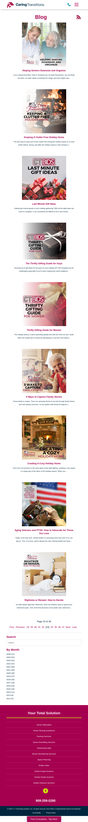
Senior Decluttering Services (44, 754)
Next (68, 627)
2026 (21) (10, 654)
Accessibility (36, 813)
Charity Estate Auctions (44, 777)
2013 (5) (10, 695)
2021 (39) (10, 670)
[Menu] (76, 4)
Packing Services (44, 736)
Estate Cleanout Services (44, 783)
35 (55, 627)
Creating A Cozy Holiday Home (44, 463)
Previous (20, 627)
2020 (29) (10, 673)
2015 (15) (10, 689)
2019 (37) (10, 676)
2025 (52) (10, 657)
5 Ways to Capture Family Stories (44, 397)
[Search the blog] (44, 643)
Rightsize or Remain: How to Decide (43, 600)
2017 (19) (10, 683)
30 (35, 627)
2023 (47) (10, 664)
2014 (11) (10, 692)
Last (74, 627)
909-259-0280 (46, 800)
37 (63, 627)
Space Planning (44, 760)
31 (39, 627)
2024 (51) (10, 660)
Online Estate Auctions (44, 771)
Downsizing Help (44, 748)
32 (43, 627)
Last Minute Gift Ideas (44, 204)
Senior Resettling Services (44, 742)
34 (52, 627)
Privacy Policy (51, 813)
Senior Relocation (43, 725)
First (11, 627)
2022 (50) (10, 667)
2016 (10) (10, 686)
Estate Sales (44, 765)
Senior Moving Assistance (44, 730)
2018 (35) (10, 679)
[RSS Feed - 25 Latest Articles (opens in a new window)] (79, 17)
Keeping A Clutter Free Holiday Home (44, 137)
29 (31, 627)
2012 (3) (10, 698)
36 (59, 627)
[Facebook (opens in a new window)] (45, 790)
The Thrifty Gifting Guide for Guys (44, 263)
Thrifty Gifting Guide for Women (44, 330)
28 (28, 627)
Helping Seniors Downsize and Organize (44, 70)
